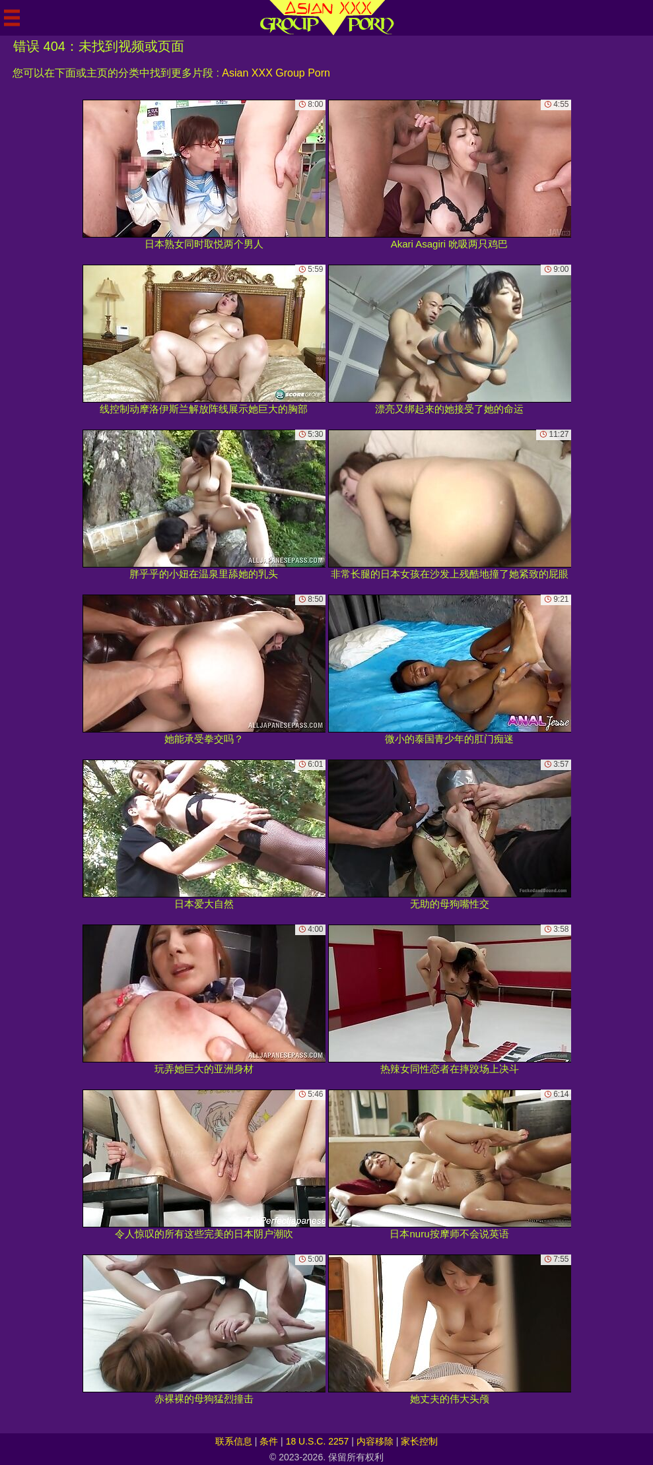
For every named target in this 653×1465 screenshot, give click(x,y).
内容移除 (375, 1441)
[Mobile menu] (11, 17)
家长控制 (419, 1441)
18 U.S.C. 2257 (317, 1441)
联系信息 (233, 1441)
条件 (268, 1441)
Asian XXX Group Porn (276, 73)
